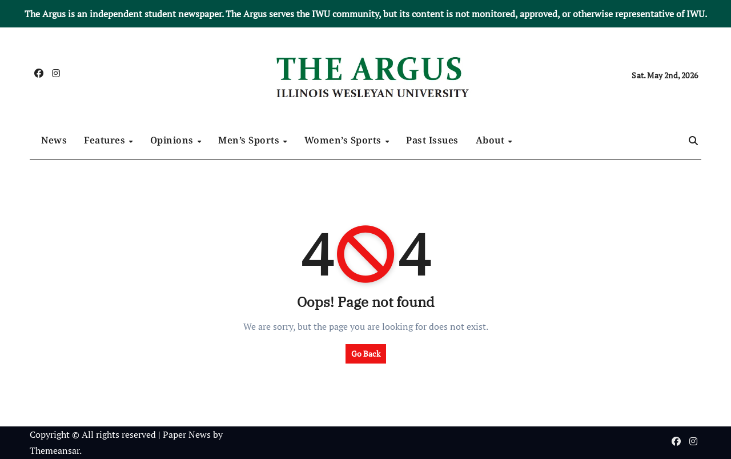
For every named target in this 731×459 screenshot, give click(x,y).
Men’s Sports (250, 140)
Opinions (173, 140)
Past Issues (432, 140)
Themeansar (54, 450)
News (54, 140)
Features (106, 140)
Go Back (365, 353)
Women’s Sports (344, 140)
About (491, 140)
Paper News (187, 434)
